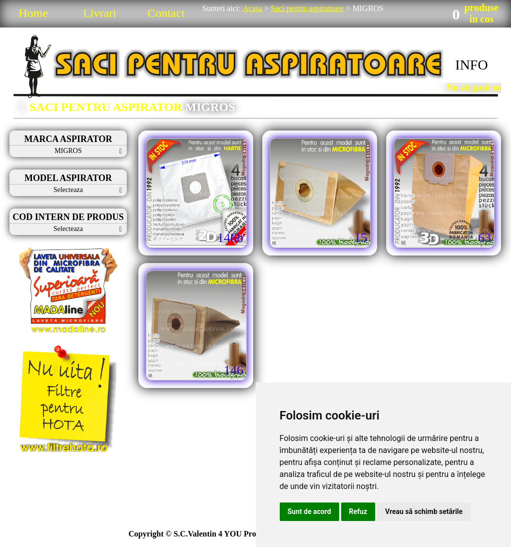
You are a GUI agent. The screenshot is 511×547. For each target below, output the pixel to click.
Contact (166, 13)
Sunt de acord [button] (309, 512)
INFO (471, 64)
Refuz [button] (358, 512)
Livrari (99, 13)
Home (33, 13)
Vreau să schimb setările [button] (424, 512)
